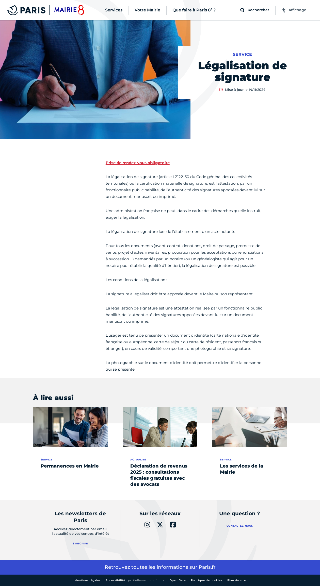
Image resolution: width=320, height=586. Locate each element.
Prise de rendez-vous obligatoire (138, 162)
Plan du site (236, 580)
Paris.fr (207, 567)
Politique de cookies (206, 580)
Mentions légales (87, 580)
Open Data (178, 580)
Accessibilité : (135, 580)
